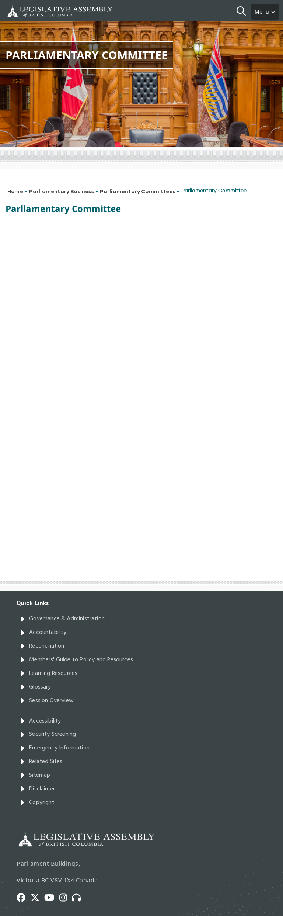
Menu (265, 11)
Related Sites (41, 761)
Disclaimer (37, 789)
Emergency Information (55, 748)
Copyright (37, 802)
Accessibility (40, 721)
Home (15, 191)
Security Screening (48, 734)
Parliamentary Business (61, 191)
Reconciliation (42, 646)
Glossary (35, 687)
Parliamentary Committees (137, 191)
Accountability (43, 632)
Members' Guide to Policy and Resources (76, 660)
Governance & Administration (62, 619)
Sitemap (35, 775)
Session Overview (47, 701)
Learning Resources (48, 673)
